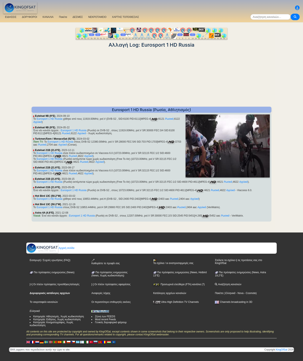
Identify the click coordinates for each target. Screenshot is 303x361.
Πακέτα (63, 17)
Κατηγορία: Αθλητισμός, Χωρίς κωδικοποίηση (58, 316)
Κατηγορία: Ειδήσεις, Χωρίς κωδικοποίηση (57, 319)
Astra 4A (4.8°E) (44, 212)
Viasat (36, 215)
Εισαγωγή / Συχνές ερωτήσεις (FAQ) (50, 260)
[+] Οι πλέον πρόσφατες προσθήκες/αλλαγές (55, 284)
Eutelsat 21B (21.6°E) (47, 150)
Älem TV (38, 141)
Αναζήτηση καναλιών (228, 284)
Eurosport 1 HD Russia (49, 118)
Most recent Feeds (105, 319)
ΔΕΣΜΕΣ (78, 17)
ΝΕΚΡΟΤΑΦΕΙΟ (97, 17)
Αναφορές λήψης (100, 293)
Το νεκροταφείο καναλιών (44, 302)
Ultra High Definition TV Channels (176, 302)
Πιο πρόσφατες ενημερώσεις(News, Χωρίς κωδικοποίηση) (109, 274)
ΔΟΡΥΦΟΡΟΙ (29, 17)
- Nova (239, 293)
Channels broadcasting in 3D (233, 302)
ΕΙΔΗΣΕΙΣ (10, 17)
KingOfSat (281, 349)
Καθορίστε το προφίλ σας (105, 262)
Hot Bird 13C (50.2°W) (48, 195)
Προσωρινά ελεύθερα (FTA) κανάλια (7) (179, 284)
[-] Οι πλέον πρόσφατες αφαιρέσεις (110, 284)
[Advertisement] (151, 77)
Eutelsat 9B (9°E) (45, 115)
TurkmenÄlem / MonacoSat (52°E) (55, 138)
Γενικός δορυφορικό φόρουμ (110, 322)
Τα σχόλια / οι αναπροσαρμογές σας (173, 262)
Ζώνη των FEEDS (105, 316)
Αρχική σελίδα (50, 248)
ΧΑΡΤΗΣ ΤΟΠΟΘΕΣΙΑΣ (125, 17)
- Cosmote (249, 293)
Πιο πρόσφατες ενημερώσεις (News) (52, 272)
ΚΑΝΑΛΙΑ (48, 17)
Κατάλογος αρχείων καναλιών (169, 293)
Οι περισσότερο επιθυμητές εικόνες (111, 302)
